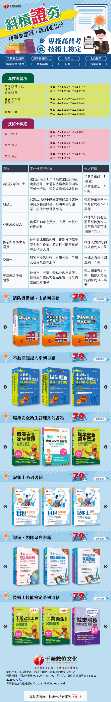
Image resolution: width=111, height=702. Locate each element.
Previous (5, 327)
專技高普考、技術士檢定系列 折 (55, 696)
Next (106, 327)
